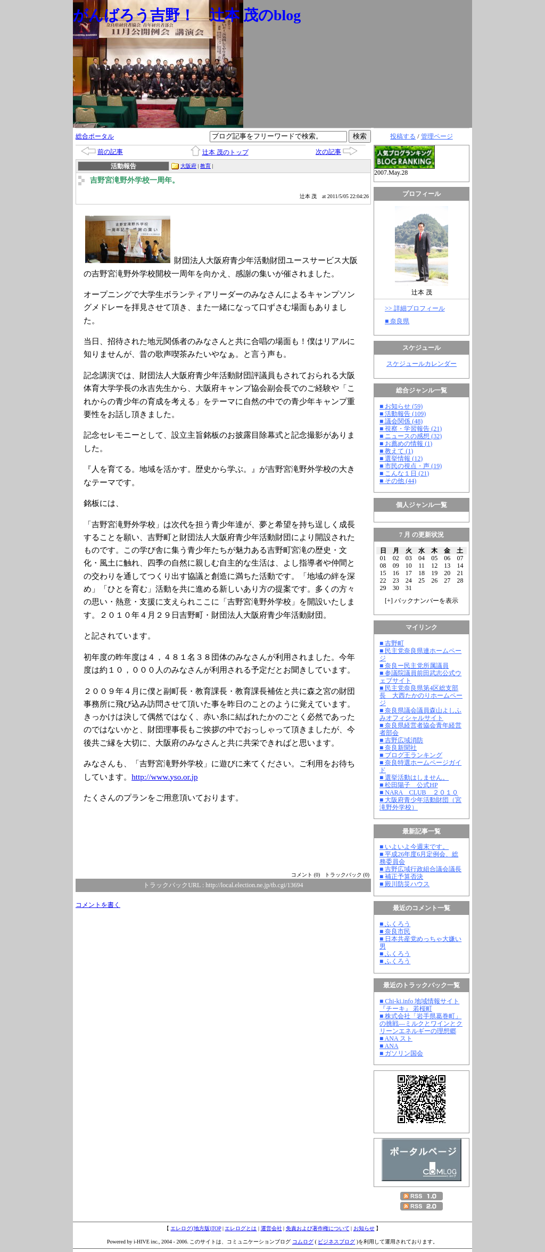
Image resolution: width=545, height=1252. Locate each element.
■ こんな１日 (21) (404, 473)
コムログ (302, 1242)
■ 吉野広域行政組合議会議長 (420, 869)
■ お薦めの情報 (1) (405, 443)
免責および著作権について (318, 1228)
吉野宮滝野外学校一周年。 (134, 180)
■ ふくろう (394, 924)
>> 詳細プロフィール (415, 308)
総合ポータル (95, 136)
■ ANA (389, 1046)
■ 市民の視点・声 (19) (410, 466)
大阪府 (188, 166)
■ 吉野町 (391, 643)
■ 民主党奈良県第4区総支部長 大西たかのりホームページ (421, 695)
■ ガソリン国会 (401, 1053)
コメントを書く (98, 905)
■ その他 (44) (397, 481)
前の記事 (110, 152)
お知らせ (364, 1228)
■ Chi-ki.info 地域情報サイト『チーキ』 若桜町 (419, 1004)
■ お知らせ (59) (401, 406)
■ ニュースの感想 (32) (410, 436)
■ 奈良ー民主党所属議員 (414, 665)
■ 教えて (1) (396, 451)
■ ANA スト (395, 1038)
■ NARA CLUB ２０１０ (418, 792)
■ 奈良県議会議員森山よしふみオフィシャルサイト (420, 714)
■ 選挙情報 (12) (401, 458)
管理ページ (437, 136)
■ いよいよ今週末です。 (414, 846)
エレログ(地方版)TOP (195, 1228)
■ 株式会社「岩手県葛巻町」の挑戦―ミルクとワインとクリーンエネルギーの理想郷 (421, 1023)
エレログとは (241, 1228)
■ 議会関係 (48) (401, 421)
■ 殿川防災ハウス (404, 884)
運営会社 (271, 1228)
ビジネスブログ (336, 1242)
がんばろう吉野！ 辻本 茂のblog (187, 15)
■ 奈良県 (397, 321)
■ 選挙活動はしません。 (414, 777)
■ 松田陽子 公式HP (408, 785)
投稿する (403, 136)
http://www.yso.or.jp (164, 776)
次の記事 (328, 152)
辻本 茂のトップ (225, 152)
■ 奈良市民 (394, 931)
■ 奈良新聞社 (398, 747)
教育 (205, 166)
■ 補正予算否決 (401, 876)
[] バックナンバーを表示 (421, 600)
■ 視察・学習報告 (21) (410, 428)
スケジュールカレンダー (421, 363)
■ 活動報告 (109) (402, 414)
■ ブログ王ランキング (410, 755)
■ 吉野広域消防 (401, 740)
